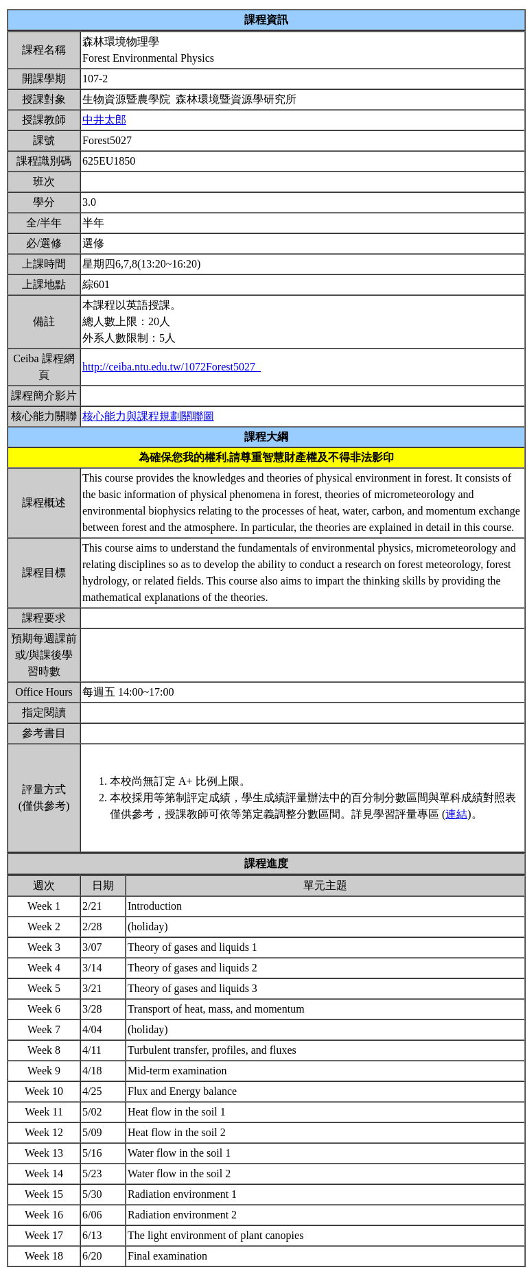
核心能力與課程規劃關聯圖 (148, 416)
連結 (456, 814)
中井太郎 (104, 120)
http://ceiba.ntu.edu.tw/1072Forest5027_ (171, 367)
